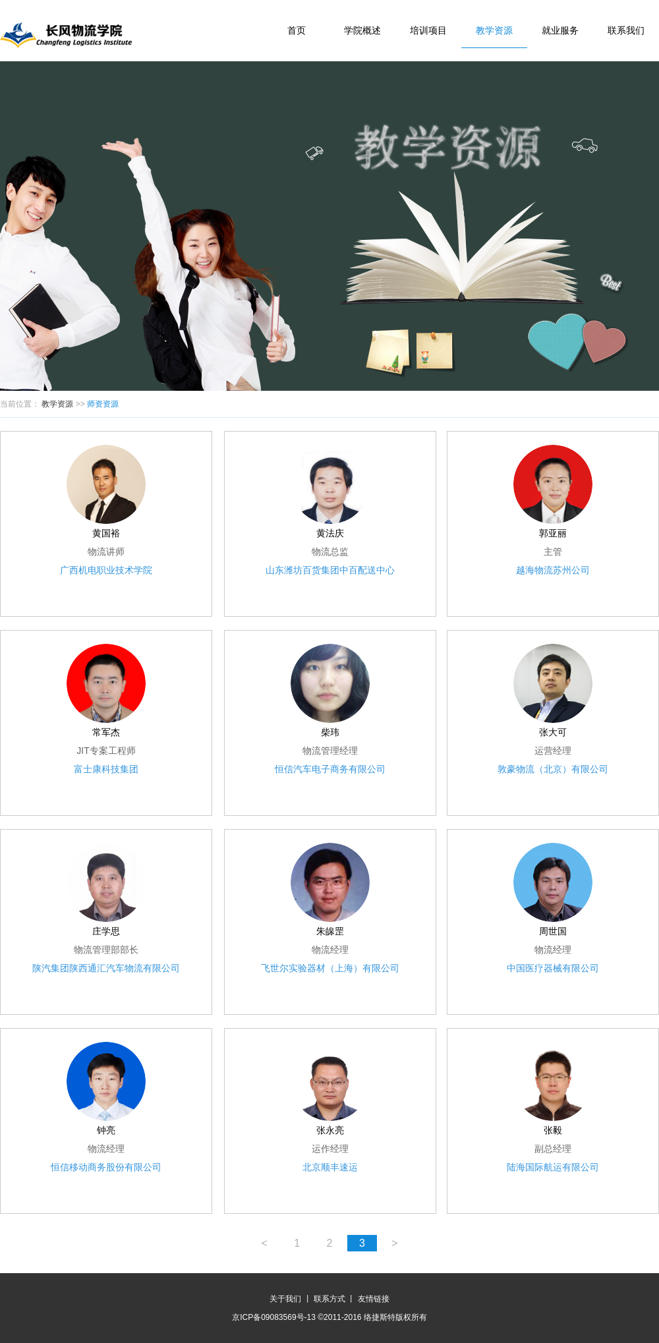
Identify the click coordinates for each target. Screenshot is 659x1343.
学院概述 (362, 30)
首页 (296, 30)
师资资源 (103, 404)
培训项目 (428, 30)
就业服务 (560, 30)
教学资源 (494, 30)
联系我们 (626, 30)
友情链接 (373, 1298)
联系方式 (329, 1298)
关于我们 (285, 1298)
